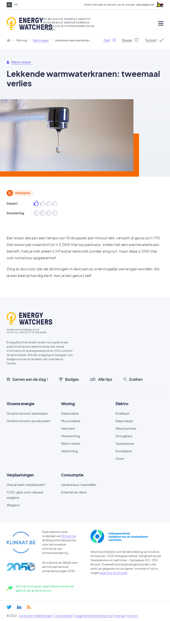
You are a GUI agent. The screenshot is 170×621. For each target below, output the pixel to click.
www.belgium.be (145, 5)
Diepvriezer (124, 421)
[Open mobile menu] (161, 23)
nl (9, 4)
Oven (120, 458)
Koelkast (122, 413)
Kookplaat (124, 451)
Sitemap (119, 615)
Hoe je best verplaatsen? (26, 484)
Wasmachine (126, 428)
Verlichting (69, 451)
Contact (132, 615)
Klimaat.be (69, 536)
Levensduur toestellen (78, 484)
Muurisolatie (70, 421)
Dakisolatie (70, 413)
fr (15, 4)
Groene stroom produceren (28, 421)
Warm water (41, 40)
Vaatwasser (125, 443)
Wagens (13, 505)
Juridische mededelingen (35, 615)
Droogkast (124, 436)
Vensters (68, 428)
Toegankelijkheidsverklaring (93, 615)
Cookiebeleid (63, 615)
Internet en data (74, 492)
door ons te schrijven (114, 573)
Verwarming (70, 436)
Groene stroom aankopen (27, 413)
